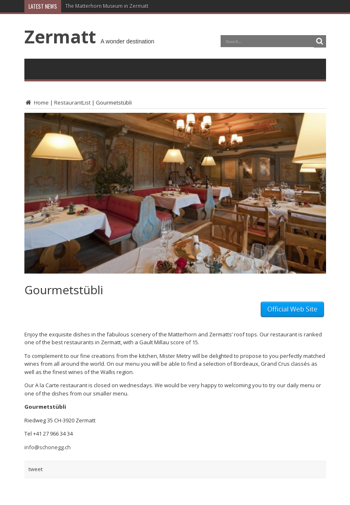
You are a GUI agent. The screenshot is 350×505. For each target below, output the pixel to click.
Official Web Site (292, 309)
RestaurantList (72, 102)
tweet (36, 469)
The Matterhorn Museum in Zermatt (106, 6)
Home (36, 102)
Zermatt (60, 36)
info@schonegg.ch (47, 447)
